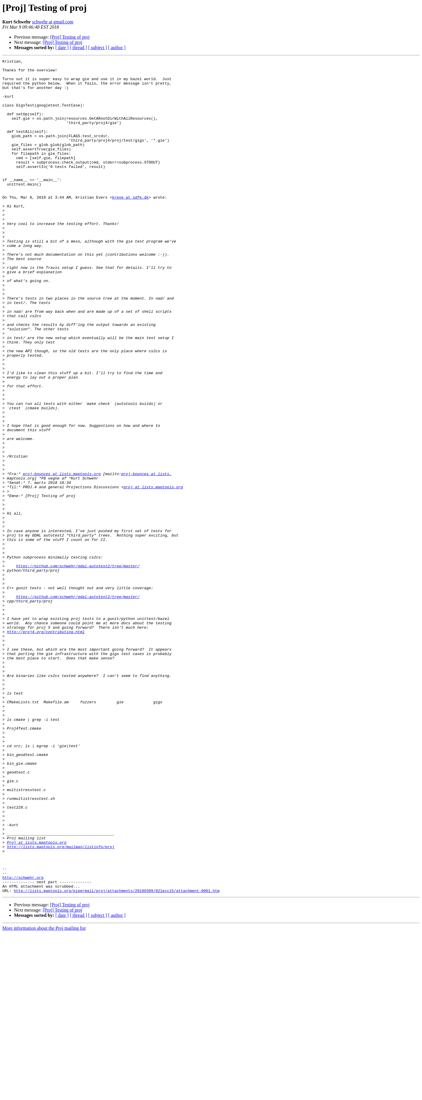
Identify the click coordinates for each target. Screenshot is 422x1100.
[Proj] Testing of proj (70, 37)
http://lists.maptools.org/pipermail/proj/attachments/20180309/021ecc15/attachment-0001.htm (116, 1057)
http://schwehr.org (22, 1041)
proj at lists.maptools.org (153, 572)
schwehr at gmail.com (52, 21)
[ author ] (117, 47)
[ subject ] (97, 47)
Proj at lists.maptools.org (37, 999)
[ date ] (62, 47)
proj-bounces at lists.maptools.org (62, 557)
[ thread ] (78, 47)
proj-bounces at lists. (146, 557)
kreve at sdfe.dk (130, 225)
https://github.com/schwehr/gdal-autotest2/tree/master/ (77, 667)
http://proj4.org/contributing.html (46, 746)
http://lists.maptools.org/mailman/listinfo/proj (61, 1004)
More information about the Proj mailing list (44, 1094)
